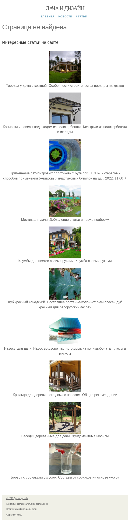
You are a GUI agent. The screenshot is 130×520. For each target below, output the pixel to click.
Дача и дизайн (65, 8)
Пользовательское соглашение (32, 504)
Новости (65, 16)
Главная (48, 16)
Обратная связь (14, 515)
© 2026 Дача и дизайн (17, 498)
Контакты (10, 504)
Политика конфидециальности (21, 509)
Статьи (81, 16)
